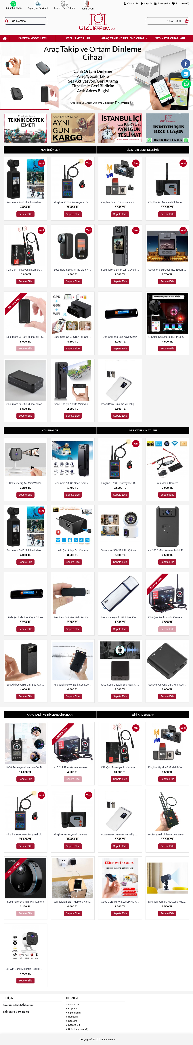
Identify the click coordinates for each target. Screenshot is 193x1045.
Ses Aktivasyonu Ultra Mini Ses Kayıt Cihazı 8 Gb (168, 684)
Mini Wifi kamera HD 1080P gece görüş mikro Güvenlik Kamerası (168, 901)
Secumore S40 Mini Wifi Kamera (25, 901)
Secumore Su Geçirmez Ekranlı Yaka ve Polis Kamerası (168, 269)
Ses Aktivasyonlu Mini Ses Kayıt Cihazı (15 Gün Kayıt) (26, 684)
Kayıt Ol (71, 1008)
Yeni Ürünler (50, 149)
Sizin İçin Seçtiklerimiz (143, 149)
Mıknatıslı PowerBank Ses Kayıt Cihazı (73, 684)
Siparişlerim (73, 1012)
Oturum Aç (72, 1004)
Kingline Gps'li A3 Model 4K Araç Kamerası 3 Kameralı (120, 202)
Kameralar (50, 430)
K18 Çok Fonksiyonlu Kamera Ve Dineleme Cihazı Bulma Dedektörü (168, 617)
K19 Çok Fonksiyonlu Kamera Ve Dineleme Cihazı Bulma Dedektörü (26, 269)
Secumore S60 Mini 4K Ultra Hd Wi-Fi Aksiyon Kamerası (73, 269)
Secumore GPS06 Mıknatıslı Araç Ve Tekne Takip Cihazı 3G (26, 404)
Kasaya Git (73, 1025)
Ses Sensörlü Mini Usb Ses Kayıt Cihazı (73, 617)
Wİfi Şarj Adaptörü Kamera (73, 550)
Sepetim (71, 1021)
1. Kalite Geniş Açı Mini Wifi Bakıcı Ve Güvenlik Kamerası (26, 483)
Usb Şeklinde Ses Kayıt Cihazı (120, 336)
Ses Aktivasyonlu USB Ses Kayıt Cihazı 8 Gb (120, 617)
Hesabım (72, 1016)
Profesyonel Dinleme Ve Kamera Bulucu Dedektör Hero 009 (168, 834)
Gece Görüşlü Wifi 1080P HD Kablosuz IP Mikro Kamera (120, 901)
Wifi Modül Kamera (167, 483)
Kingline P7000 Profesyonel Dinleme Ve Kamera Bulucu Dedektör (73, 202)
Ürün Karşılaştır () (77, 1029)
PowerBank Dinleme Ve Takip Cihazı (120, 404)
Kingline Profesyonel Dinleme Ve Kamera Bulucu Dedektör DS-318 (168, 202)
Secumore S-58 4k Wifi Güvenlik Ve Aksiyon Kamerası (120, 269)
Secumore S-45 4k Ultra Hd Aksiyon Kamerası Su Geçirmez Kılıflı (26, 202)
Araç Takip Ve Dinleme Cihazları (50, 714)
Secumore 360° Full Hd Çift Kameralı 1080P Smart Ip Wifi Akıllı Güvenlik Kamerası (120, 550)
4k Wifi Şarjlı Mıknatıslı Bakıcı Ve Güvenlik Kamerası (26, 968)
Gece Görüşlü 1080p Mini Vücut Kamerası (73, 404)
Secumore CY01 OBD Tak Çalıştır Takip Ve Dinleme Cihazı (73, 336)
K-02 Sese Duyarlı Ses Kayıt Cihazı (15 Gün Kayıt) (120, 684)
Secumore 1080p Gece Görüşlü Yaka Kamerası (73, 483)
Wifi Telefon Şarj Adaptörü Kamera (73, 901)
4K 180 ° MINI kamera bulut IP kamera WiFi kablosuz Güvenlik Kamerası (168, 550)
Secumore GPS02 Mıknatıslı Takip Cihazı (26, 336)
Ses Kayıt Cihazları (143, 430)
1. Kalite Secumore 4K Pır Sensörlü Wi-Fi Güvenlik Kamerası (168, 336)
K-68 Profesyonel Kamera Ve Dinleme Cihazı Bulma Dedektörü (26, 767)
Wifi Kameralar (143, 714)
